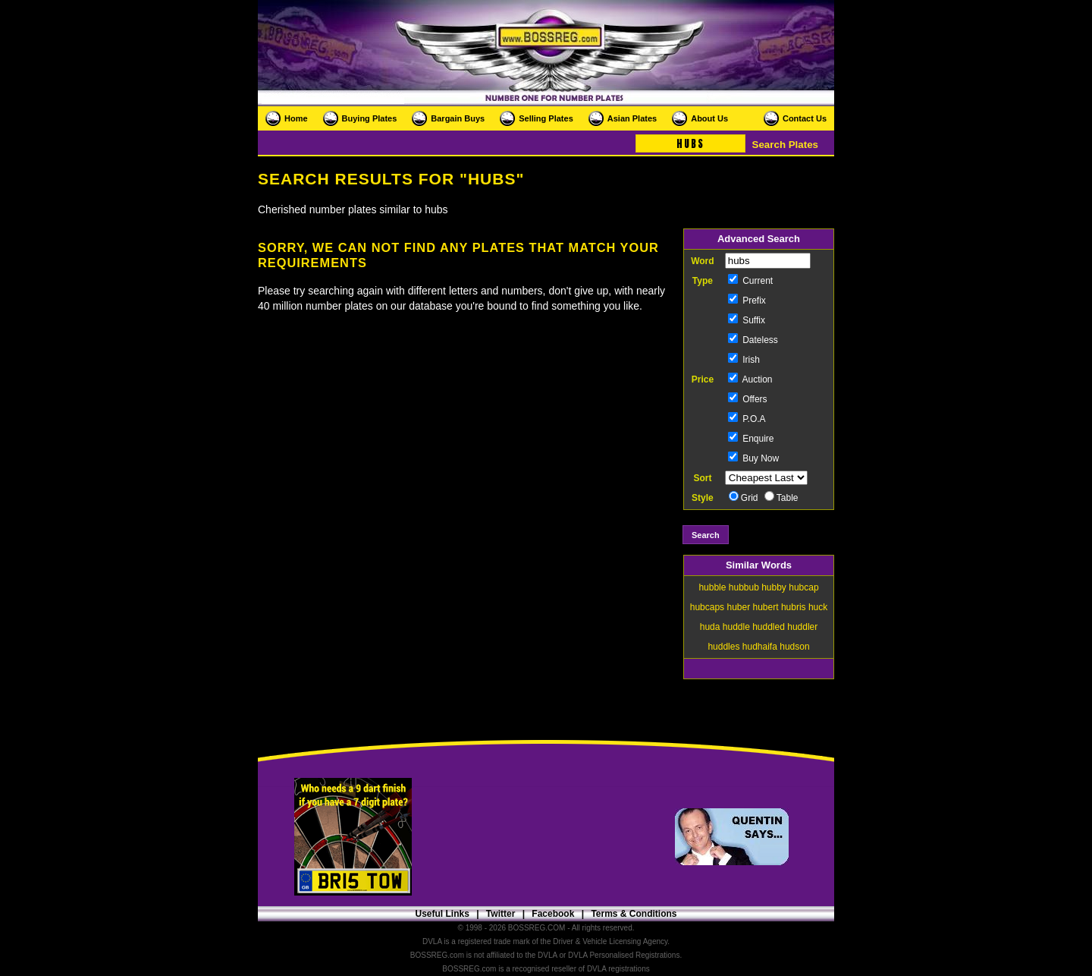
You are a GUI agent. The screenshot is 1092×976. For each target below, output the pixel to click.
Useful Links (442, 913)
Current (750, 280)
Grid (743, 498)
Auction (750, 379)
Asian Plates (632, 118)
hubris (793, 607)
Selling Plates (546, 118)
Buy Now (753, 458)
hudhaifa (759, 646)
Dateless (753, 340)
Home (296, 118)
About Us (709, 118)
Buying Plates (369, 118)
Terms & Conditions (633, 913)
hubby (773, 587)
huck (817, 607)
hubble (712, 587)
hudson (794, 646)
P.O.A (747, 419)
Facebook (553, 913)
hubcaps (707, 607)
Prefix (747, 300)
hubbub (744, 587)
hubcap (803, 587)
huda (710, 627)
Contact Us (805, 118)
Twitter (500, 913)
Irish (744, 359)
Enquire (751, 438)
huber (738, 607)
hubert (766, 607)
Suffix (746, 320)
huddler (802, 627)
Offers (747, 399)
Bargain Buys (458, 118)
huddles (723, 646)
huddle (736, 627)
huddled (768, 627)
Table (781, 498)
